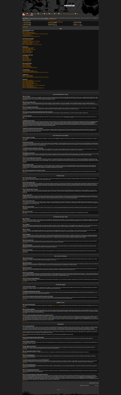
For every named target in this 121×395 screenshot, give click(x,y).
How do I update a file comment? (28, 82)
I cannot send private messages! (28, 70)
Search (28, 13)
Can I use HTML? (26, 56)
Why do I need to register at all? (28, 32)
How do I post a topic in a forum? (28, 47)
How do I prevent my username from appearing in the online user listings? (35, 33)
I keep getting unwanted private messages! (30, 71)
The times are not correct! (27, 40)
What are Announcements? (27, 59)
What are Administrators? (27, 64)
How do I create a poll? (27, 50)
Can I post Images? (26, 58)
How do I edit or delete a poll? (28, 51)
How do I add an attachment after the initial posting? (32, 81)
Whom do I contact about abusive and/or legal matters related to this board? (36, 77)
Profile (55, 13)
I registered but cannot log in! (28, 35)
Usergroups (40, 13)
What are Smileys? (26, 57)
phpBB (58, 389)
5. (51, 24)
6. (75, 24)
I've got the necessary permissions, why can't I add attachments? (34, 85)
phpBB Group (54, 305)
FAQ (24, 13)
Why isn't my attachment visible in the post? (30, 83)
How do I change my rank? (27, 43)
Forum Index (25, 26)
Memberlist (34, 13)
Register (51, 13)
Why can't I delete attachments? (28, 86)
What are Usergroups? (26, 65)
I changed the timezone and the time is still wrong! (31, 41)
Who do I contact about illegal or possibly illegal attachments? (33, 87)
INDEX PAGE (27, 15)
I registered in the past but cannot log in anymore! (31, 36)
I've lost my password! (26, 34)
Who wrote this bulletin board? (28, 75)
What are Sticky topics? (27, 60)
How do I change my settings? (28, 39)
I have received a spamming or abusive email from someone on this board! (35, 72)
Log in (76, 13)
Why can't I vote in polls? (27, 52)
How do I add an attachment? (28, 80)
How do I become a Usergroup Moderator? (30, 67)
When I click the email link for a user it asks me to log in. (32, 44)
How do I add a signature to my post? (29, 49)
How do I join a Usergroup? (27, 66)
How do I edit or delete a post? (28, 48)
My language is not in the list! (28, 42)
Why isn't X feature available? (28, 76)
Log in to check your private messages (66, 13)
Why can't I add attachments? (28, 84)
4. (27, 24)
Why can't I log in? (26, 31)
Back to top (25, 104)
